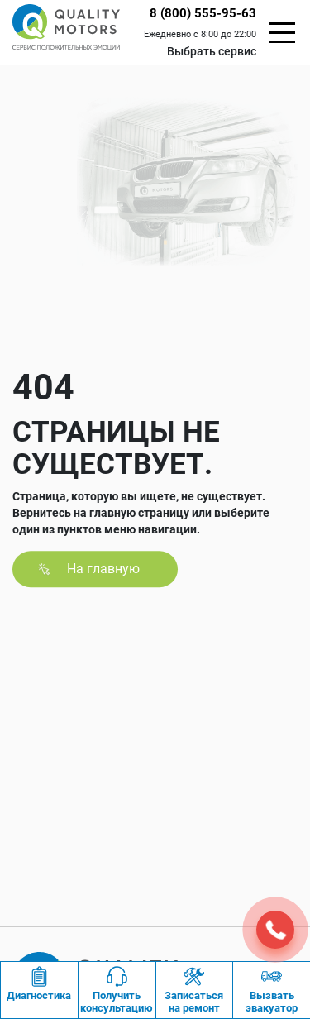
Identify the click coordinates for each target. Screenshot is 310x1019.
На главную (103, 569)
